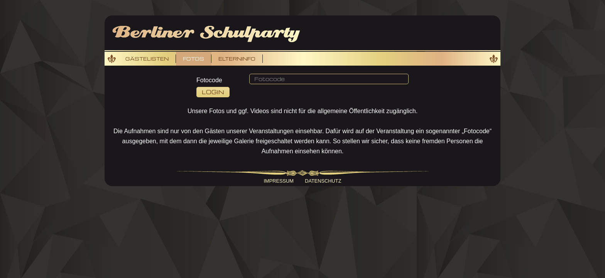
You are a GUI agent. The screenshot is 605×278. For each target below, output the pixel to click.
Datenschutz (323, 181)
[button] (329, 79)
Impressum (279, 181)
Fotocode (209, 80)
